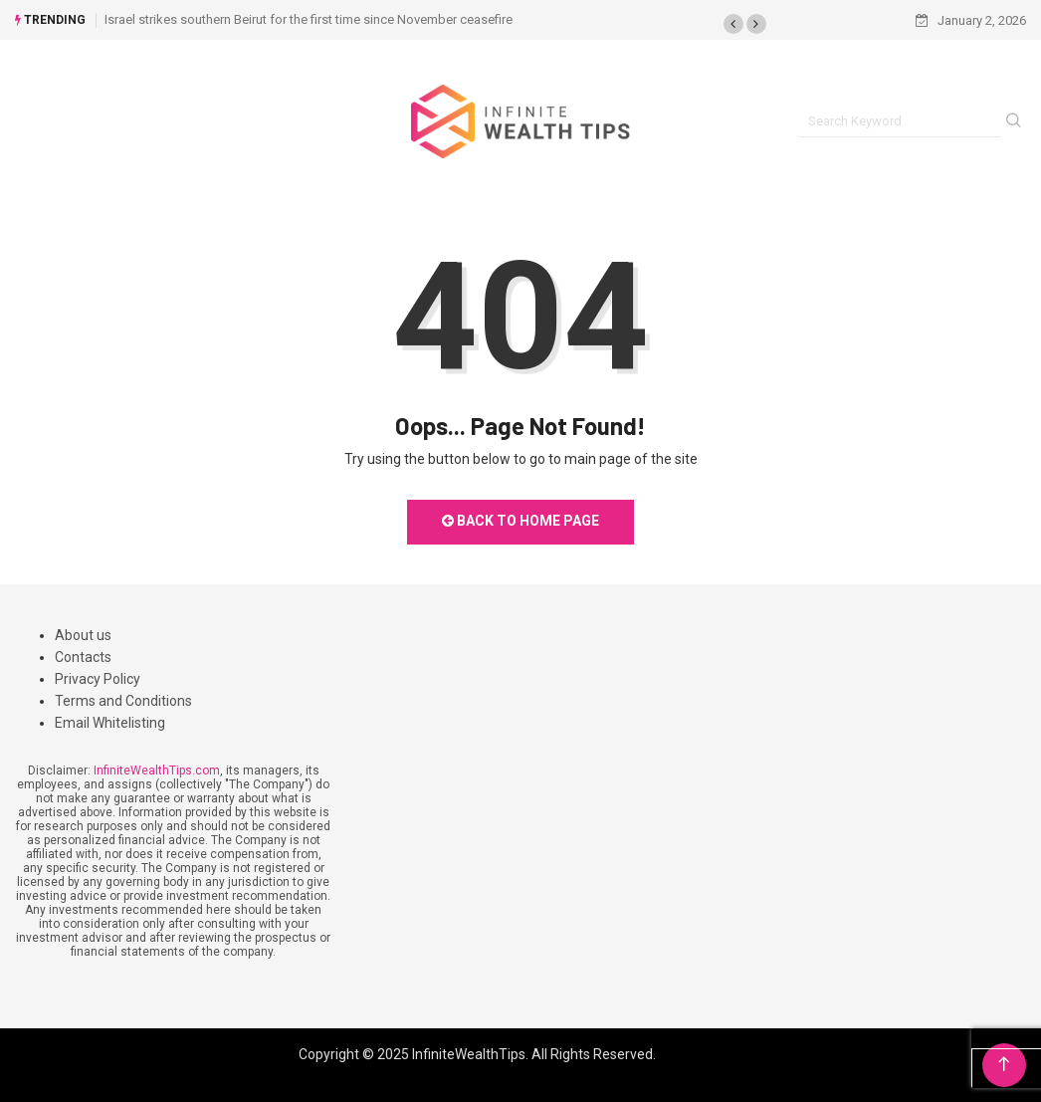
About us (83, 635)
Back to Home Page (520, 521)
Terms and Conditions (123, 701)
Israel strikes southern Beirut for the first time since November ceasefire (308, 19)
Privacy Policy (97, 679)
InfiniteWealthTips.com (157, 770)
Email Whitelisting (110, 723)
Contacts (83, 657)
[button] (733, 24)
